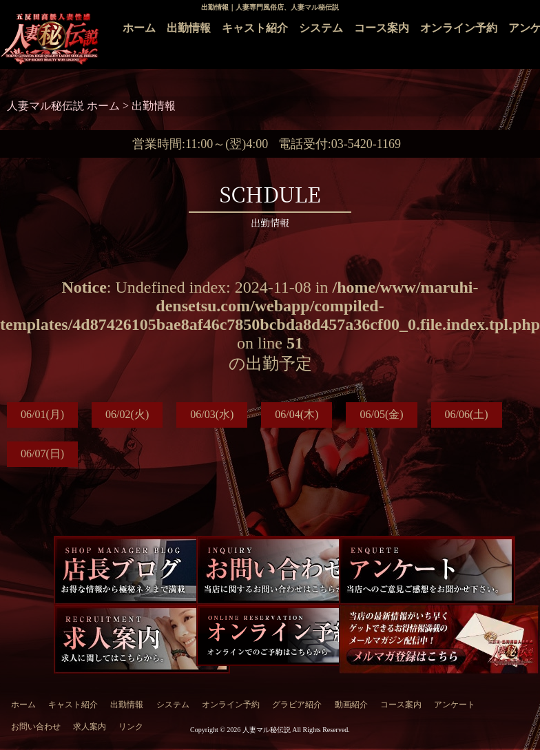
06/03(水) (211, 414)
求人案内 (89, 726)
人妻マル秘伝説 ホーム (65, 106)
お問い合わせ (36, 726)
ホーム (139, 28)
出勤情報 (189, 28)
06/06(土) (466, 414)
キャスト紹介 (255, 28)
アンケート (454, 704)
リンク (130, 726)
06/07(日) (42, 453)
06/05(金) (381, 414)
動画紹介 (351, 704)
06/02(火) (127, 414)
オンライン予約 (458, 28)
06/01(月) (42, 414)
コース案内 (381, 28)
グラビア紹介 (297, 704)
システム (321, 28)
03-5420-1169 (366, 144)
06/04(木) (296, 414)
